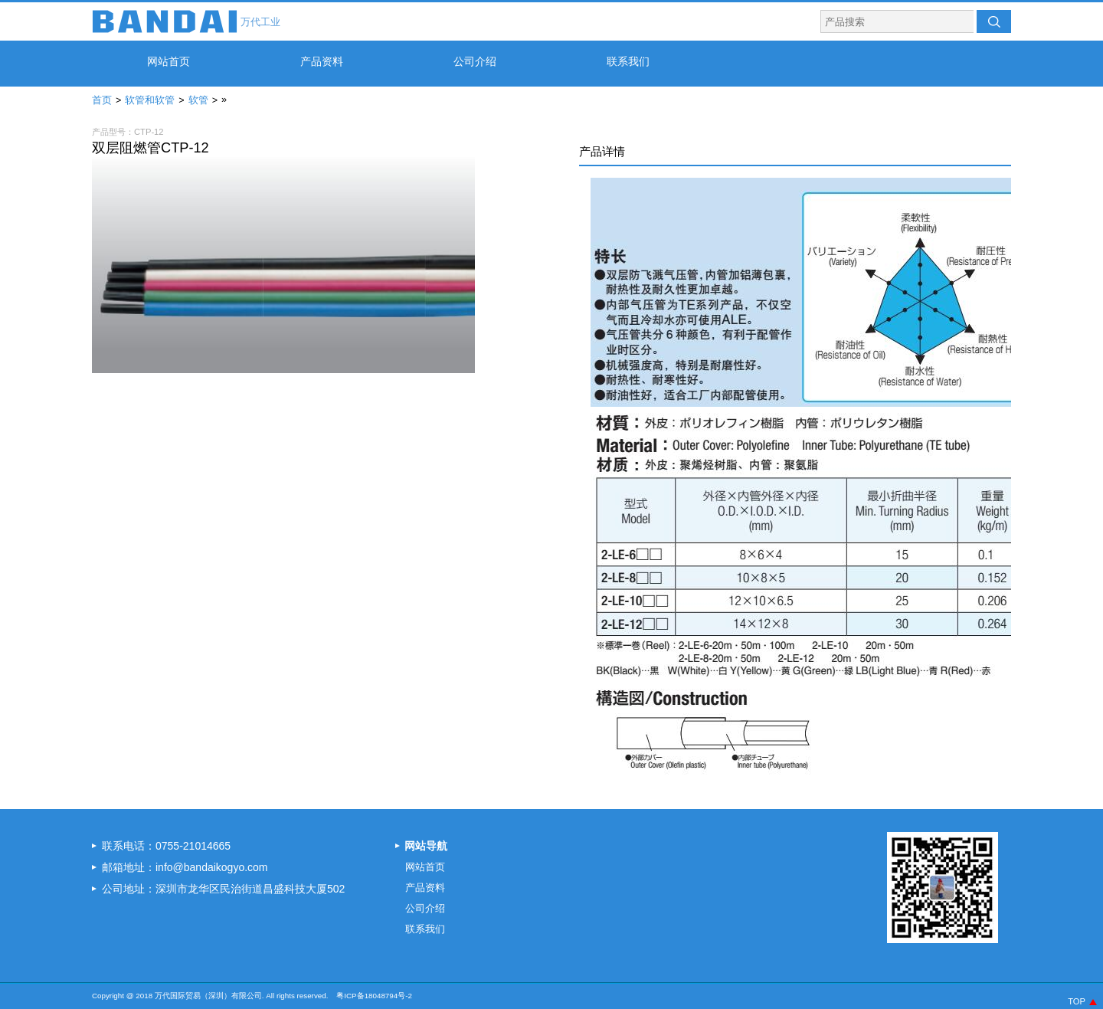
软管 (198, 100)
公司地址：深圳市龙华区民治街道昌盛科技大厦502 (223, 889)
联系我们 (628, 61)
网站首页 (168, 61)
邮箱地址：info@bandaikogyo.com (185, 867)
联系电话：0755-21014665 (166, 846)
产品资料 (321, 61)
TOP (1076, 1001)
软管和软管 (150, 100)
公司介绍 (474, 61)
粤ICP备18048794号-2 (374, 995)
